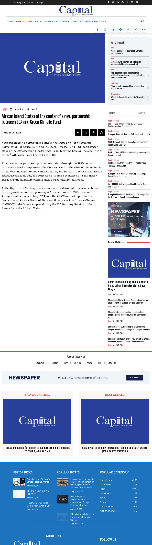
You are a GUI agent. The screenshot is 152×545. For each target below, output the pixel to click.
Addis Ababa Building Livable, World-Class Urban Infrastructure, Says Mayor (128, 285)
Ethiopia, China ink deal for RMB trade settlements (129, 134)
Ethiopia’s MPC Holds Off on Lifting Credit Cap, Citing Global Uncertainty (127, 175)
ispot (5, 109)
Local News (114, 83)
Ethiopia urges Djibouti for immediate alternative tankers (82, 517)
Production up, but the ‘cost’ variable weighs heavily (127, 52)
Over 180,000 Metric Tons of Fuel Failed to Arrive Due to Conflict (127, 185)
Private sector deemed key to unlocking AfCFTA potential (127, 87)
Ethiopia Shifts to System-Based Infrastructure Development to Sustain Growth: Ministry (128, 301)
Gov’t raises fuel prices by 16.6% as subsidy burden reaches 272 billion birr (126, 125)
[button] (142, 21)
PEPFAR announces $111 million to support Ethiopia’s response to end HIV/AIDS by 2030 (37, 449)
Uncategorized (115, 94)
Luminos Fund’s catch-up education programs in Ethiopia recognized (126, 63)
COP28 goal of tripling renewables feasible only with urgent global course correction (114, 449)
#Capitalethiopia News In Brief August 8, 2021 (128, 98)
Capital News (113, 121)
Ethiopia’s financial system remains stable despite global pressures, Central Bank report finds (127, 315)
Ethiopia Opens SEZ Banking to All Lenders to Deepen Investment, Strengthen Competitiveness (129, 328)
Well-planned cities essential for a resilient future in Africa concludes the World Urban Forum (127, 75)
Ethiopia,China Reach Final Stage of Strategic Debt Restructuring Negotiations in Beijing (129, 196)
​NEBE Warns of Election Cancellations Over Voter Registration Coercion (128, 143)
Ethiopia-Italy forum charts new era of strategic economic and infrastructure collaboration (129, 340)
